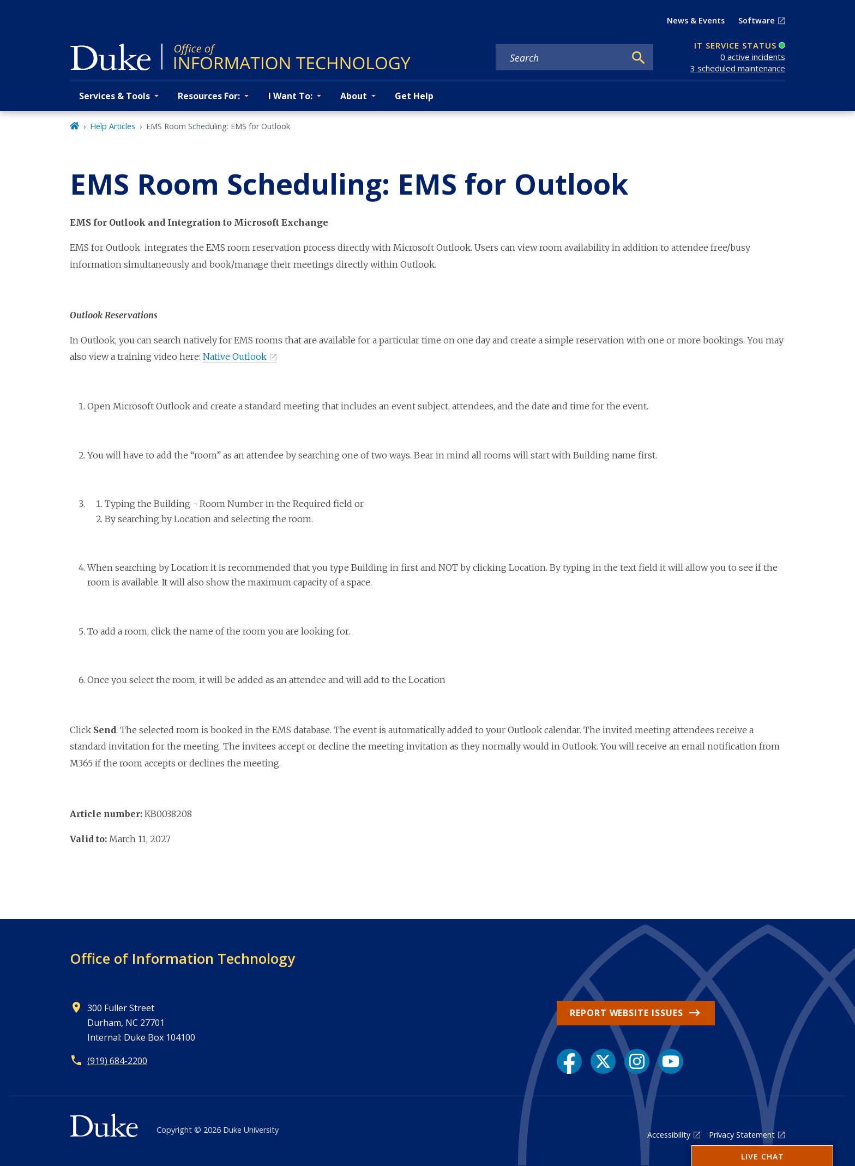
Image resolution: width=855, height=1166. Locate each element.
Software (756, 20)
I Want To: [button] (290, 96)
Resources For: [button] (209, 96)
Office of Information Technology (182, 958)
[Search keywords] (560, 57)
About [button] (353, 96)
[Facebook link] (569, 1061)
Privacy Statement (742, 1134)
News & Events (696, 20)
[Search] (638, 58)
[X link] (603, 1061)
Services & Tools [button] (114, 96)
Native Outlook (235, 356)
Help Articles (112, 126)
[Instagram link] (636, 1061)
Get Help (414, 96)
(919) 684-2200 (117, 1061)
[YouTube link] (670, 1061)
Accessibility (668, 1134)
